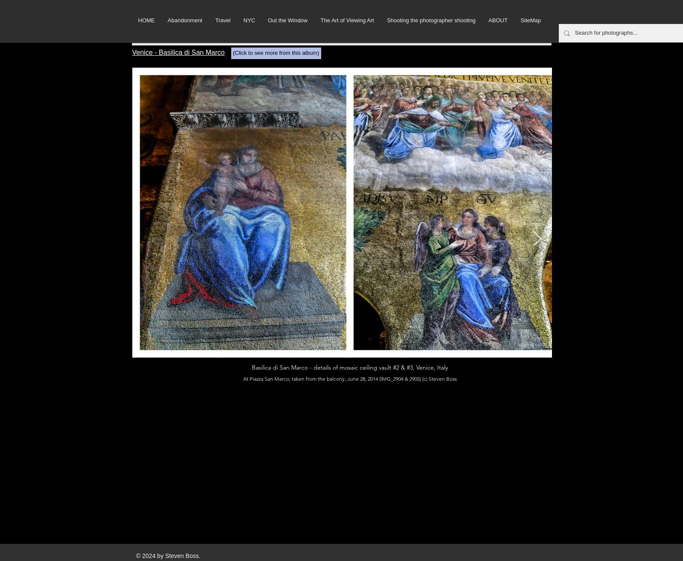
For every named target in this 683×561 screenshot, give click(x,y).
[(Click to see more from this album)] (276, 53)
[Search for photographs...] (623, 33)
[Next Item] (537, 239)
